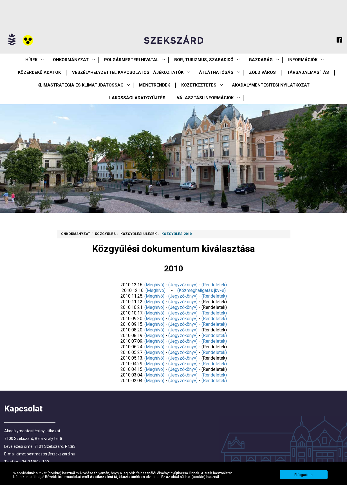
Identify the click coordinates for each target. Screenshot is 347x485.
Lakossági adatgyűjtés (137, 97)
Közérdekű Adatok (39, 72)
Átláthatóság (216, 72)
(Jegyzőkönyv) (183, 284)
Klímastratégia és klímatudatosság (80, 85)
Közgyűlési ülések (138, 234)
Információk (302, 59)
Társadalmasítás (308, 72)
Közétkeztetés (198, 85)
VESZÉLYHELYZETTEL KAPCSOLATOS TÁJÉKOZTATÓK (127, 72)
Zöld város (262, 72)
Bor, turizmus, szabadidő (203, 59)
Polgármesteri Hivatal (131, 59)
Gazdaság (261, 59)
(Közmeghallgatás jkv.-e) (201, 290)
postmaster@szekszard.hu (51, 454)
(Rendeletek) (214, 284)
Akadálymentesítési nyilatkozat (271, 85)
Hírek (31, 59)
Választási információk (205, 97)
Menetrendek (154, 85)
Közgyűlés (105, 234)
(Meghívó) (154, 284)
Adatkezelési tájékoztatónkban (118, 482)
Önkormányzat (71, 59)
